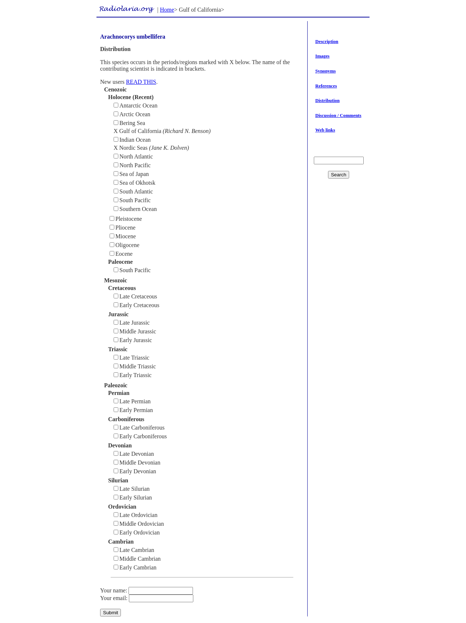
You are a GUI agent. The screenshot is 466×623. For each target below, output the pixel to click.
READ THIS (141, 82)
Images (322, 56)
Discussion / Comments (338, 115)
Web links (325, 130)
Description (326, 41)
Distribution (327, 100)
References (326, 86)
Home (167, 10)
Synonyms (325, 71)
